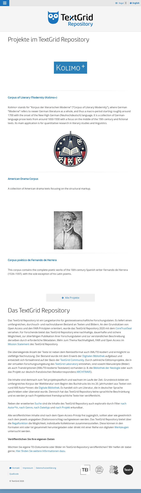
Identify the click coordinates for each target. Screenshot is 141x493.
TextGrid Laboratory (66, 364)
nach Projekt (63, 407)
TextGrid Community (72, 360)
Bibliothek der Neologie (106, 368)
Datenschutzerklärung (46, 468)
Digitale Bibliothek (49, 387)
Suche (38, 403)
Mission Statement (18, 344)
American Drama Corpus (23, 179)
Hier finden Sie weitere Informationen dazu (40, 451)
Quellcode (14, 473)
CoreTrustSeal (124, 328)
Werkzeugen (122, 427)
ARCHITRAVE (84, 372)
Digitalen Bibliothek (93, 356)
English (136, 3)
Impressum (28, 468)
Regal (122, 3)
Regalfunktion (20, 423)
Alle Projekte (72, 297)
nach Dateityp (42, 407)
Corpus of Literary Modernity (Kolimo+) (32, 97)
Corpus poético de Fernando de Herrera (32, 260)
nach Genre (26, 407)
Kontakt (16, 468)
